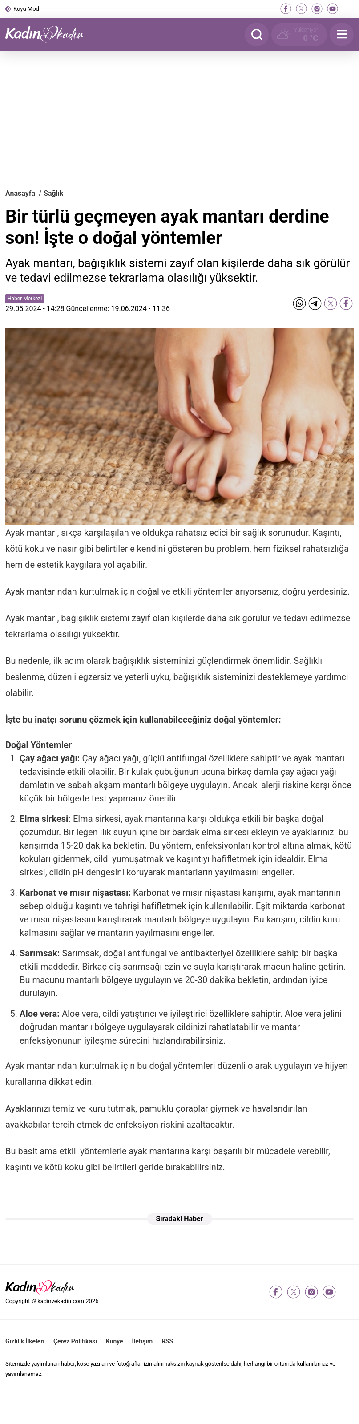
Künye (114, 1341)
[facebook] (285, 8)
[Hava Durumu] (299, 34)
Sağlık (53, 193)
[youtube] (332, 8)
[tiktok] (348, 8)
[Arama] (257, 34)
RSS (167, 1341)
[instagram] (317, 8)
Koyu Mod (26, 8)
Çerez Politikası (75, 1341)
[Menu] (342, 34)
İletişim (142, 1341)
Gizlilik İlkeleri (24, 1341)
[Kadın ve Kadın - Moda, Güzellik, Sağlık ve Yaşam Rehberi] (49, 34)
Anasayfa (20, 193)
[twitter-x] (301, 8)
